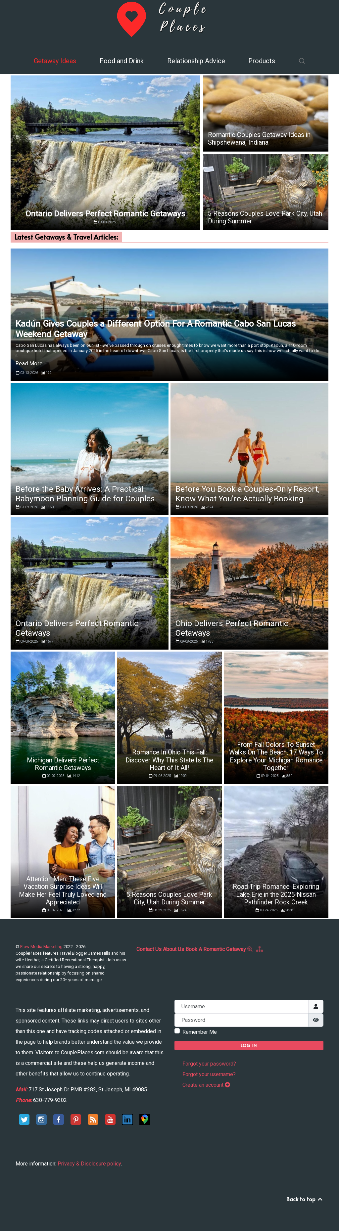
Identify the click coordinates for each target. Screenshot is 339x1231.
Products (261, 61)
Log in (249, 1045)
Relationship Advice (196, 61)
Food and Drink (122, 61)
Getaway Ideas (55, 61)
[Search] (251, 949)
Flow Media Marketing (42, 946)
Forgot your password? (209, 1064)
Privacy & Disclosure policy (89, 1164)
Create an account (206, 1085)
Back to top (304, 1199)
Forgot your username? (209, 1074)
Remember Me (199, 1032)
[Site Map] (260, 949)
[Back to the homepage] (169, 19)
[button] (302, 61)
